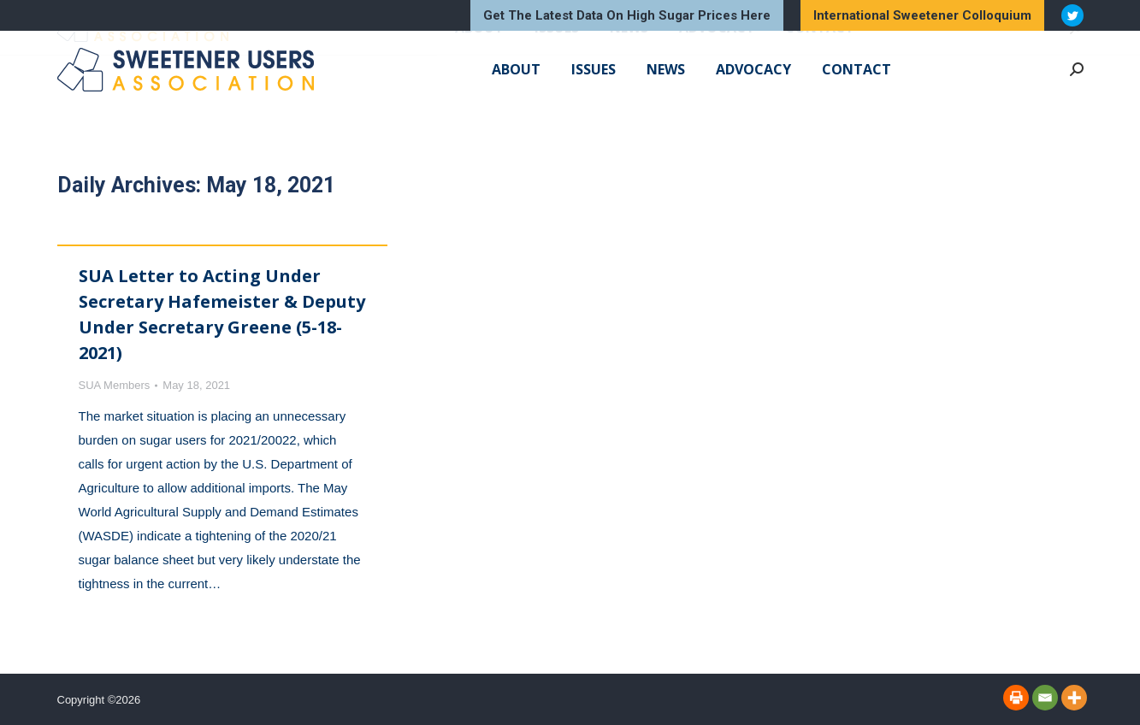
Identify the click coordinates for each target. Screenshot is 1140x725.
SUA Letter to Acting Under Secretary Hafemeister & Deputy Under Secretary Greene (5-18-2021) (222, 314)
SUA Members (115, 385)
